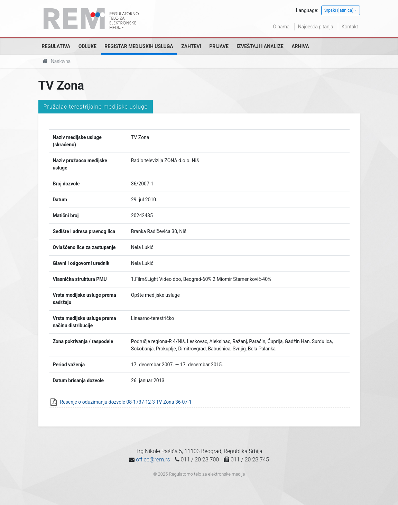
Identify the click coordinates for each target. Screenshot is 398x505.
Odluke (87, 46)
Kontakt (350, 26)
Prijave (219, 46)
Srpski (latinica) (339, 10)
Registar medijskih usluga (138, 46)
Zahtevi (191, 46)
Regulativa (56, 46)
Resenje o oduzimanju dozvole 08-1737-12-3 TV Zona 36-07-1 (126, 402)
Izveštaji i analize (260, 46)
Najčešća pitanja (315, 26)
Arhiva (300, 46)
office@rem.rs (153, 459)
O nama (281, 26)
